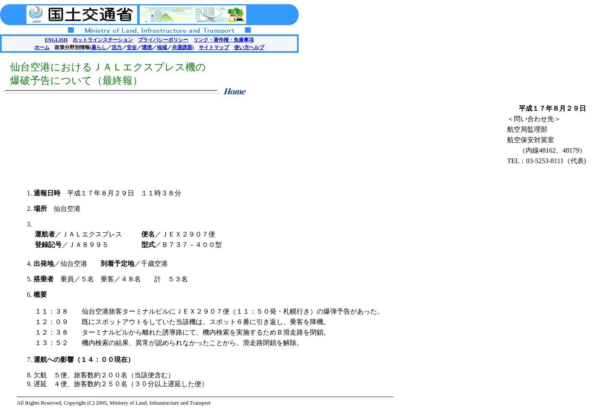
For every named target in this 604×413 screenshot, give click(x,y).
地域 (162, 47)
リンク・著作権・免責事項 (223, 40)
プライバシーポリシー (163, 40)
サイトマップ (214, 47)
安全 (132, 47)
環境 (147, 47)
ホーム (41, 47)
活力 (117, 47)
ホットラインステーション (103, 40)
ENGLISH (56, 40)
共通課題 (182, 47)
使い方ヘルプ (249, 47)
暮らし (99, 47)
